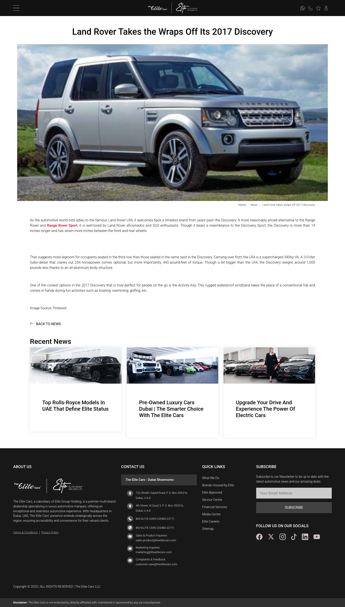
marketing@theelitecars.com (154, 552)
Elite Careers (211, 521)
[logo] (159, 8)
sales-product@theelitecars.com (156, 540)
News (253, 204)
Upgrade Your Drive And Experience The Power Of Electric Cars (265, 408)
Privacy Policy (49, 532)
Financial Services (214, 507)
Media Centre (211, 514)
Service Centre (212, 500)
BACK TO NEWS (45, 324)
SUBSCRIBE (294, 507)
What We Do (210, 478)
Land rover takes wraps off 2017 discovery (288, 204)
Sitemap (208, 529)
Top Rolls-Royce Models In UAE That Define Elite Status (75, 405)
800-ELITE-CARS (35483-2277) (155, 518)
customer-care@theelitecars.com (156, 564)
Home (242, 204)
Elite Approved (212, 492)
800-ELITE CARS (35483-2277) (155, 527)
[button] (318, 8)
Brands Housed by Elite (218, 485)
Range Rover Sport (62, 225)
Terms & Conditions (25, 532)
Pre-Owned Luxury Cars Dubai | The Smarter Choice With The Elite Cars (171, 408)
